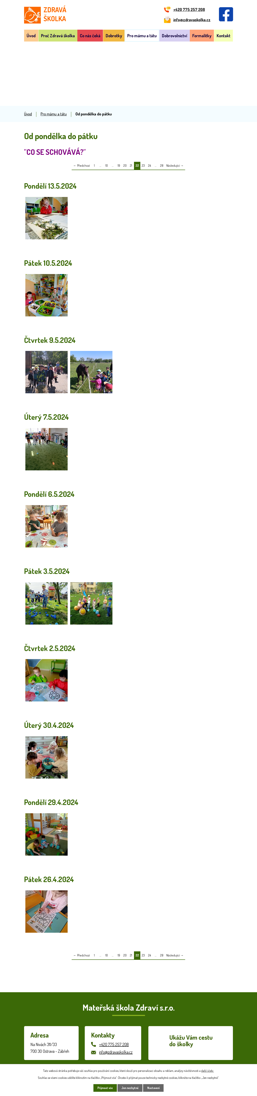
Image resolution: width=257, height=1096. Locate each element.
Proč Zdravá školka (58, 35)
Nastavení (155, 1088)
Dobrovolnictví (174, 35)
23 (143, 165)
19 (119, 165)
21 (131, 165)
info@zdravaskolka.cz (116, 1052)
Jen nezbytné (130, 1088)
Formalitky (201, 35)
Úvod (31, 35)
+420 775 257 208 (114, 1044)
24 (149, 165)
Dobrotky (114, 35)
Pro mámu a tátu (142, 35)
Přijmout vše (103, 1088)
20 (125, 165)
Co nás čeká (90, 35)
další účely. (207, 1070)
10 (106, 165)
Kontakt (223, 35)
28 (161, 165)
